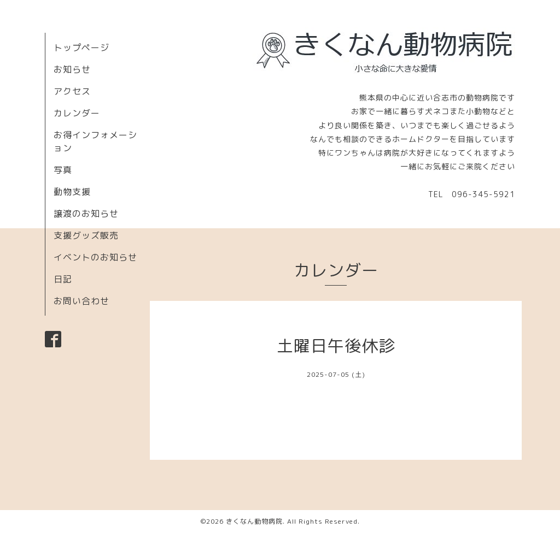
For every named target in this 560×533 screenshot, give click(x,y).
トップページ (81, 48)
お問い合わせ (81, 301)
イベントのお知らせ (95, 257)
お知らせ (72, 69)
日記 (63, 279)
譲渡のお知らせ (86, 214)
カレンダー (77, 113)
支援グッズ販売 (86, 235)
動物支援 (72, 192)
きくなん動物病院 (254, 521)
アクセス (72, 91)
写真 (63, 170)
